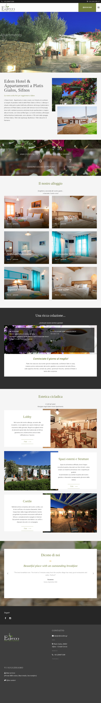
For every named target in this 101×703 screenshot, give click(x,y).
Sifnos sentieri (11, 680)
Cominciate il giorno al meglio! (50, 358)
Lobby (27, 417)
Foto (54, 341)
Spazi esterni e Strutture (74, 459)
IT (99, 1)
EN (93, 1)
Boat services (10, 673)
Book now (87, 7)
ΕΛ (90, 1)
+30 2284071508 (9, 1)
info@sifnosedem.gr (60, 636)
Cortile (27, 501)
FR (96, 1)
